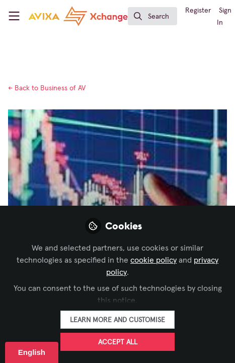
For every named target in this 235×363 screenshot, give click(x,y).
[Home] (78, 16)
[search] (152, 16)
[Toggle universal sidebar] (14, 16)
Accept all (117, 342)
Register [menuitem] (198, 10)
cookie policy (153, 260)
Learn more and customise (117, 320)
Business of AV (47, 88)
